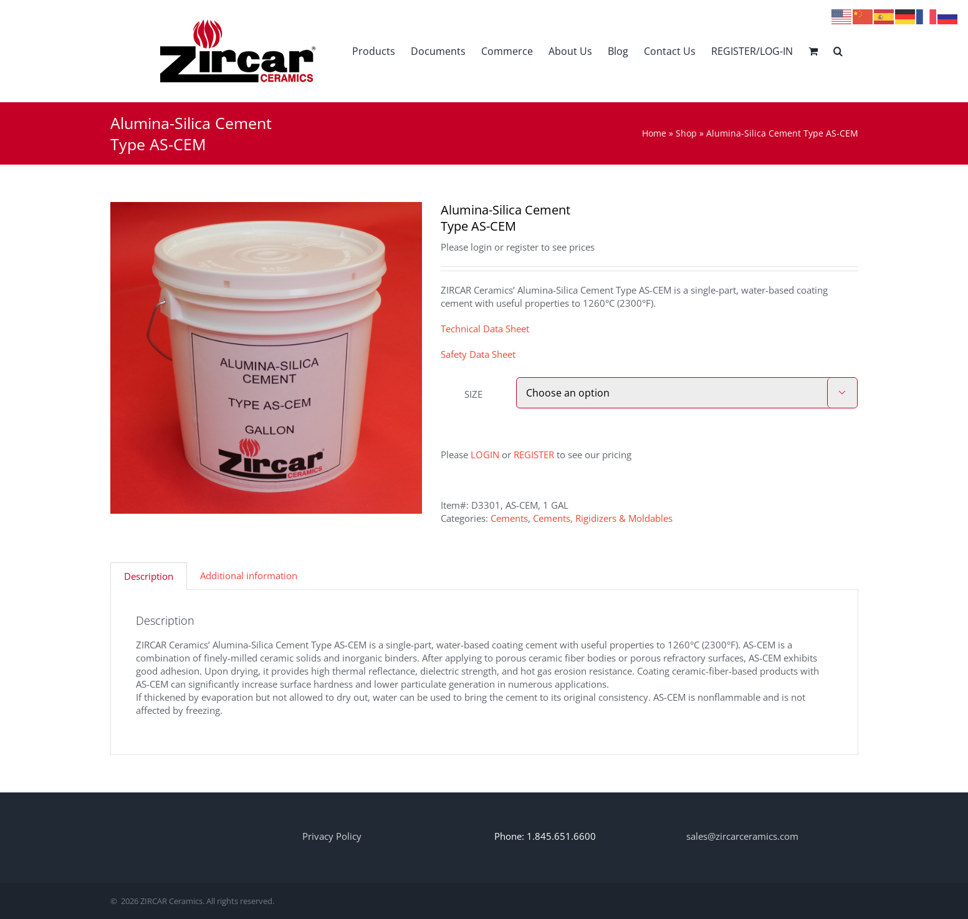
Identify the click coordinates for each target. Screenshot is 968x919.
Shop (686, 133)
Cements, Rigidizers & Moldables (603, 518)
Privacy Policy (332, 836)
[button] (838, 51)
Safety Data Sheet (478, 354)
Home (654, 133)
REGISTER (534, 454)
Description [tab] (148, 576)
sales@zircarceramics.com (742, 836)
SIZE (473, 394)
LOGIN (485, 454)
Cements (509, 518)
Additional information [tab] (248, 575)
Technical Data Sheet (485, 328)
